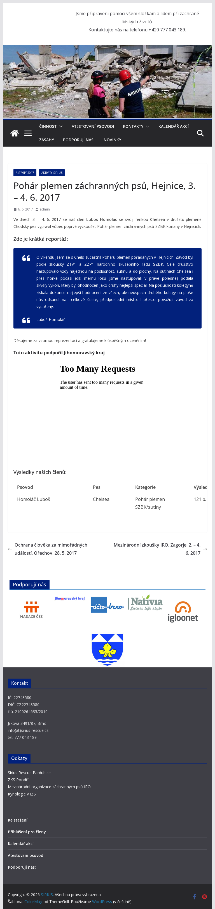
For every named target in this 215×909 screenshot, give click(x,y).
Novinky (112, 139)
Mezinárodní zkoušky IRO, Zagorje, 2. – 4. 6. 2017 (160, 549)
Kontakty (133, 126)
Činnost (48, 126)
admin (45, 209)
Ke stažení (17, 820)
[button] (60, 126)
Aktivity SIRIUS (51, 173)
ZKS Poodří (18, 779)
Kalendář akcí (173, 126)
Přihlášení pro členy (27, 831)
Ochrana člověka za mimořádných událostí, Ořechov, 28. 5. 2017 (47, 549)
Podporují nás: (79, 139)
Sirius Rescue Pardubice (29, 772)
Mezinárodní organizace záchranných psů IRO (49, 786)
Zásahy (46, 139)
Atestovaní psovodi (93, 126)
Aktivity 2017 (25, 173)
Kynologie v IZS (22, 794)
